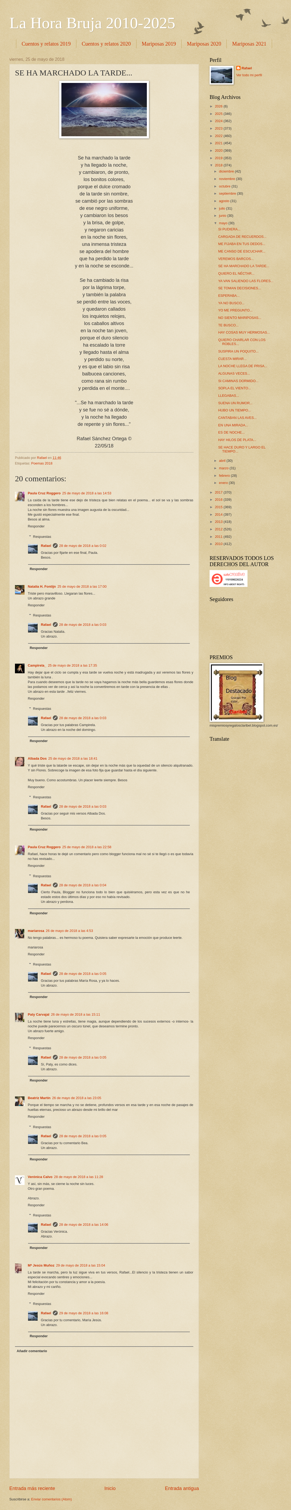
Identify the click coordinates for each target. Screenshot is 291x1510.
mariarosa (36, 931)
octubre (225, 186)
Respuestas (42, 536)
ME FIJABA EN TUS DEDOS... (241, 244)
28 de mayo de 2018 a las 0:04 (83, 885)
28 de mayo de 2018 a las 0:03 (83, 625)
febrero (225, 476)
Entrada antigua (182, 1488)
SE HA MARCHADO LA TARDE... (243, 266)
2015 (219, 507)
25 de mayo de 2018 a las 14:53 (86, 493)
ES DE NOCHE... (231, 432)
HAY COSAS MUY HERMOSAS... (244, 332)
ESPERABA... (228, 296)
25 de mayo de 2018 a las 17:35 (72, 665)
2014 (219, 514)
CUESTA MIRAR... (232, 359)
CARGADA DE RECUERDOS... (242, 237)
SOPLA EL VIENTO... (234, 388)
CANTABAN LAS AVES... (237, 418)
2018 (219, 165)
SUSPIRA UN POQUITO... (238, 351)
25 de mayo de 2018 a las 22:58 (86, 847)
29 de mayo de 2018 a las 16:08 (83, 1313)
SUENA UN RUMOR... (235, 403)
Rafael (46, 546)
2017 (219, 492)
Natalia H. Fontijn (42, 586)
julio (222, 208)
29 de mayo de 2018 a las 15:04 (80, 1265)
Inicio (110, 1488)
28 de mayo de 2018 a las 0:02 (83, 546)
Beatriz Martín (39, 1098)
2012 (219, 529)
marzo (224, 468)
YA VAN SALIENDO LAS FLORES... (245, 281)
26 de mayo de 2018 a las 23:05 (76, 1098)
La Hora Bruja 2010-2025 (92, 23)
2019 (219, 158)
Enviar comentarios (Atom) (51, 1499)
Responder (36, 526)
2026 (219, 106)
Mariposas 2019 (159, 44)
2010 (219, 544)
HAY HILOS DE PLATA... (237, 440)
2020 (219, 151)
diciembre (227, 171)
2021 (219, 143)
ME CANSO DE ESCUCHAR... (241, 251)
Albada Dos (37, 758)
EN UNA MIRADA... (233, 425)
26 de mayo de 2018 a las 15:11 (75, 1014)
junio (223, 216)
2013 (219, 522)
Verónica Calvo (40, 1177)
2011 (219, 537)
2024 (219, 121)
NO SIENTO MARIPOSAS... (239, 318)
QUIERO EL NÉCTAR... (236, 273)
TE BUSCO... (228, 325)
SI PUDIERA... (229, 229)
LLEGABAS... (228, 396)
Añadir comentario (32, 1351)
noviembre (227, 179)
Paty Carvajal (38, 1014)
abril (222, 461)
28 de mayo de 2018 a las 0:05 (83, 974)
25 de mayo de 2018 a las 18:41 (72, 758)
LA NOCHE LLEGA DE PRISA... (242, 366)
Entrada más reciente (32, 1488)
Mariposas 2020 (204, 44)
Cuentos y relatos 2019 (46, 44)
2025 (219, 114)
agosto (224, 201)
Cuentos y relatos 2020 (106, 44)
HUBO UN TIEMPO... (234, 410)
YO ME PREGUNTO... (235, 310)
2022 (219, 136)
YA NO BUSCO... (231, 303)
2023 (219, 128)
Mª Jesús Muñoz (41, 1265)
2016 (219, 500)
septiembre (228, 193)
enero (224, 483)
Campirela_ (37, 665)
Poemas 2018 (41, 463)
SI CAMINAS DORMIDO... (238, 381)
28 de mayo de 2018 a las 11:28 (78, 1177)
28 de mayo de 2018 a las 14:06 (83, 1225)
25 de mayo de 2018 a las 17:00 (82, 586)
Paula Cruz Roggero (44, 493)
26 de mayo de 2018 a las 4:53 (69, 931)
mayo (223, 223)
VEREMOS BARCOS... (236, 259)
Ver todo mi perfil (249, 75)
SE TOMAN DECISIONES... (239, 288)
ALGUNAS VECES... (234, 373)
